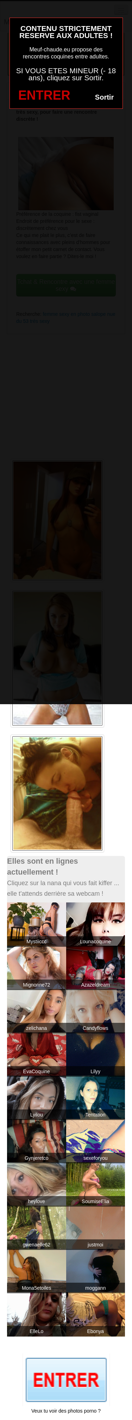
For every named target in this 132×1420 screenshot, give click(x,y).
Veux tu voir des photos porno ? (66, 1411)
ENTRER (44, 95)
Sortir (104, 97)
